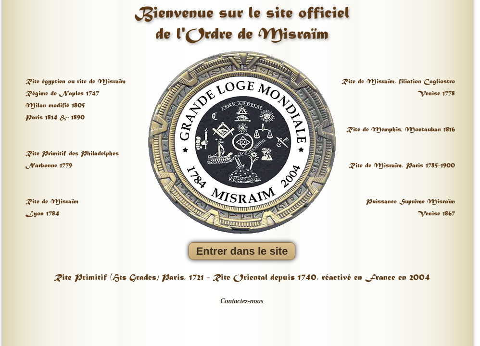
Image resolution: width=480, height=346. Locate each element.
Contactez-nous (241, 301)
